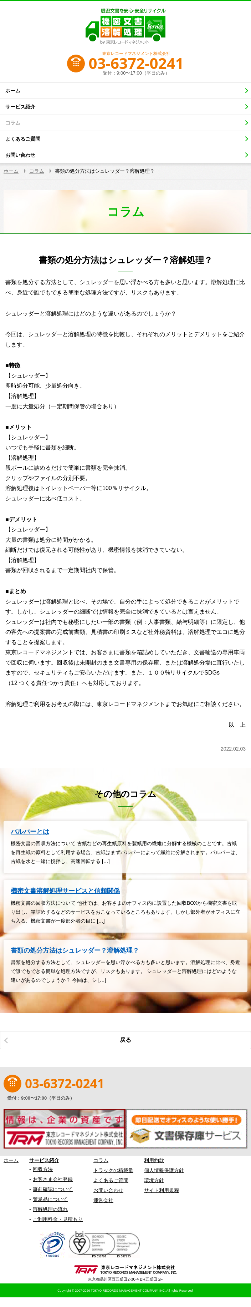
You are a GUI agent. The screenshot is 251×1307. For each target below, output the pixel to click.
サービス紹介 (44, 1160)
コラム (100, 1160)
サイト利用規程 (161, 1190)
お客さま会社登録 (53, 1179)
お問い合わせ (108, 1190)
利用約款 (154, 1160)
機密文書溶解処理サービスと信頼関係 (65, 890)
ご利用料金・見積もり (58, 1219)
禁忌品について (50, 1199)
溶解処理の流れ (50, 1209)
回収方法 (43, 1169)
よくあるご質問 (110, 1180)
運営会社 (103, 1200)
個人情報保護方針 (164, 1170)
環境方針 (154, 1180)
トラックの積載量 (113, 1170)
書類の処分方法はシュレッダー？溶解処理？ (75, 950)
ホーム (11, 1160)
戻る (125, 1040)
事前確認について (53, 1189)
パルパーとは (30, 831)
